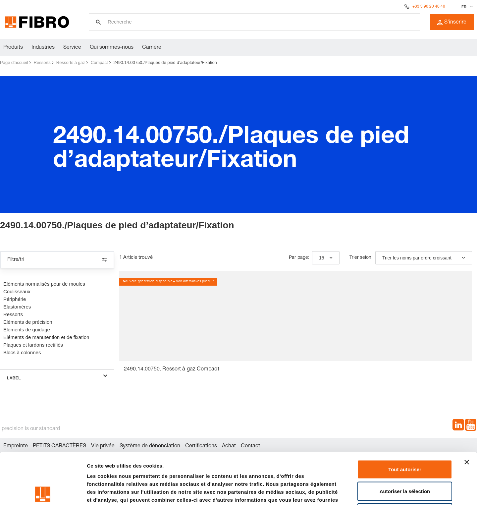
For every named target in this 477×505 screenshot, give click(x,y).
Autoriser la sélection (405, 440)
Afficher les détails (365, 492)
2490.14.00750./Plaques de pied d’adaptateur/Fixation (165, 62)
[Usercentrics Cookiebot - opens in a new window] (43, 492)
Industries (43, 47)
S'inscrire (451, 22)
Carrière (151, 47)
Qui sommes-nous (111, 47)
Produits (13, 47)
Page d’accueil (14, 62)
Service (72, 47)
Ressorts (42, 62)
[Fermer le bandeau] (466, 411)
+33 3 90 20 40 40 (428, 7)
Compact (99, 62)
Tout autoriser (404, 418)
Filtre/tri (57, 259)
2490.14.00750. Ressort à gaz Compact (171, 369)
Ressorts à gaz (70, 62)
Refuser (405, 461)
